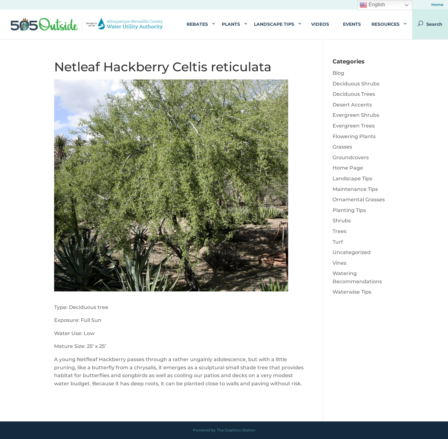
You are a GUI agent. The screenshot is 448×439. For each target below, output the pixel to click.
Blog (338, 73)
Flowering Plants (354, 136)
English (372, 5)
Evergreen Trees (354, 126)
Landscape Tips (274, 24)
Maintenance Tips (355, 189)
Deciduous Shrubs (356, 84)
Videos (320, 24)
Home (437, 5)
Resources (386, 24)
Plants (231, 24)
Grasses (342, 147)
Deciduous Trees (354, 94)
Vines (339, 263)
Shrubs (342, 221)
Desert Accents (352, 105)
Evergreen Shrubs (356, 115)
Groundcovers (351, 157)
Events (352, 24)
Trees (339, 231)
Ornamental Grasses (359, 200)
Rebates (197, 24)
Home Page (348, 168)
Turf (338, 242)
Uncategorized (352, 252)
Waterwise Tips (352, 292)
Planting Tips (349, 210)
